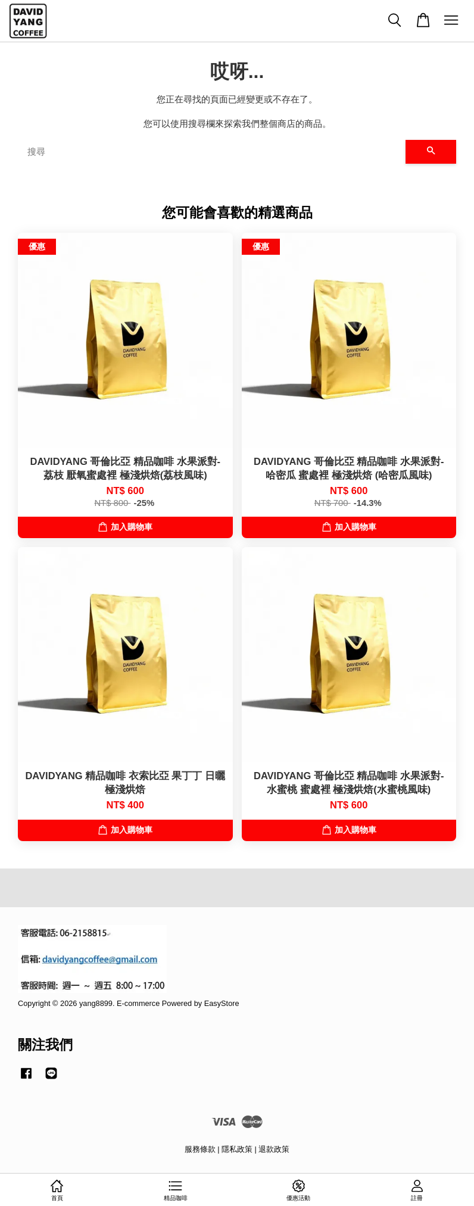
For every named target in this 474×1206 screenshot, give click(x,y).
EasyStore (221, 1003)
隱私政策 (237, 1149)
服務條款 (200, 1149)
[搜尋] (212, 152)
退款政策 (273, 1149)
